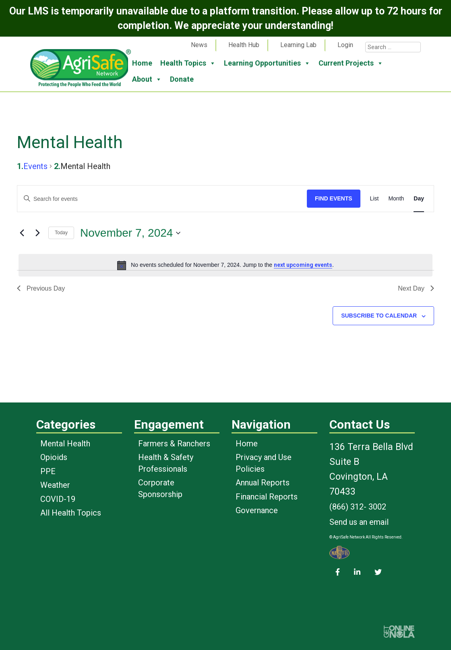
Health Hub (243, 45)
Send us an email (359, 522)
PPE (48, 471)
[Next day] (37, 233)
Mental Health (65, 443)
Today (61, 232)
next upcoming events (303, 265)
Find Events (333, 198)
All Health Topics (70, 513)
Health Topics (188, 63)
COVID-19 (57, 499)
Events (35, 166)
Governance (257, 510)
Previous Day (41, 288)
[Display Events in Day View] (419, 199)
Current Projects (351, 63)
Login (345, 45)
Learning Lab (298, 45)
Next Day (416, 288)
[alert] (225, 265)
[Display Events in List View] (374, 199)
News (199, 45)
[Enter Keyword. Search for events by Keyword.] (162, 199)
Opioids (53, 457)
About (147, 79)
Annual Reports (263, 482)
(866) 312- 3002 (357, 507)
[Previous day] (22, 233)
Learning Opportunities (267, 63)
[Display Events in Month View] (396, 199)
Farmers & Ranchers (174, 443)
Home (142, 63)
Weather (55, 485)
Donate (182, 79)
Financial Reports (267, 496)
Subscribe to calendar (379, 315)
